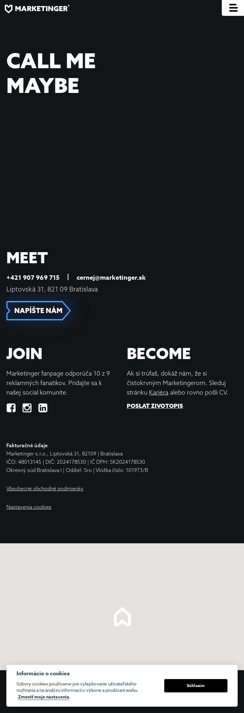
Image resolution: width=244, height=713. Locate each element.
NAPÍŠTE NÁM (38, 310)
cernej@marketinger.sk (111, 277)
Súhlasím (196, 685)
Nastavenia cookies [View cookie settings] (28, 507)
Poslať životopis (155, 406)
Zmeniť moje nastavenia (43, 697)
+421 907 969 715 (32, 277)
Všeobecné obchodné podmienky (45, 488)
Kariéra (158, 392)
